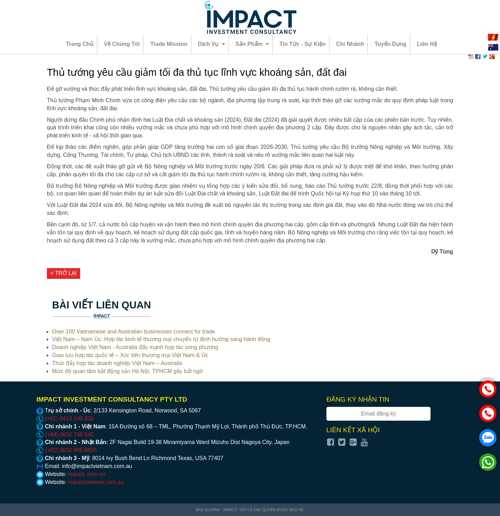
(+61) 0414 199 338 (65, 418)
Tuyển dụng (391, 44)
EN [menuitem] (493, 47)
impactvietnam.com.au (96, 482)
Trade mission (169, 44)
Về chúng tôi (122, 44)
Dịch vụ (211, 44)
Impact (230, 510)
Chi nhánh (350, 44)
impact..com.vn (87, 474)
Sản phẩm (252, 44)
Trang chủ (79, 44)
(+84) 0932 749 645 (65, 434)
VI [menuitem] (493, 37)
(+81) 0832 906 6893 (66, 450)
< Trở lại (63, 273)
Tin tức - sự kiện (303, 44)
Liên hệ (427, 44)
